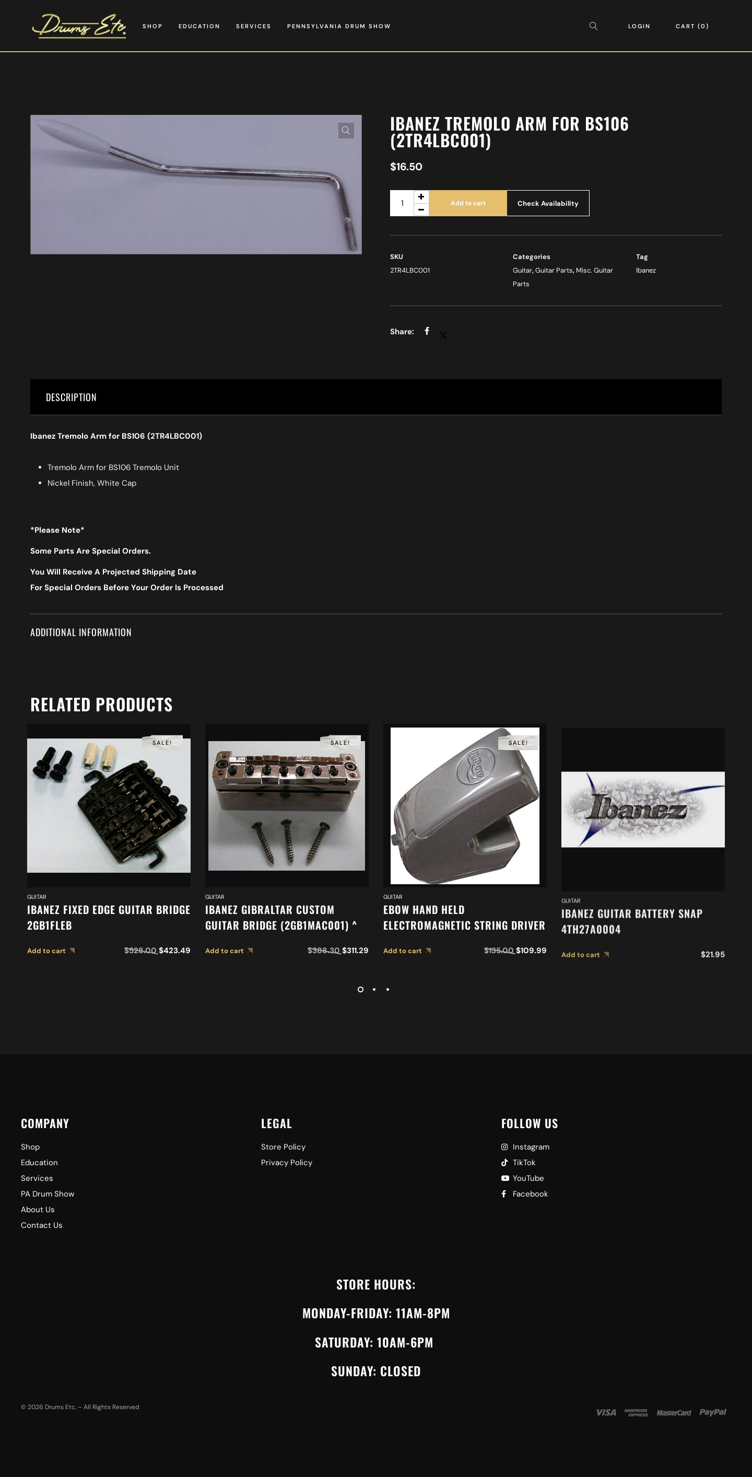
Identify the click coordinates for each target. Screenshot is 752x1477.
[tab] (376, 397)
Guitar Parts (554, 270)
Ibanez (646, 270)
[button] (346, 130)
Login (639, 26)
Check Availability (548, 203)
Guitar (522, 270)
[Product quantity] (409, 203)
